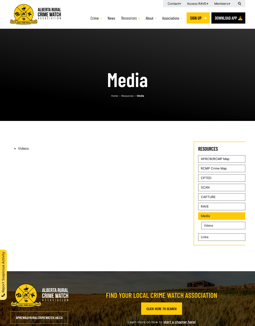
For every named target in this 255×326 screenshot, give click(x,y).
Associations (170, 18)
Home (114, 95)
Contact (173, 4)
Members (221, 4)
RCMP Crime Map (214, 168)
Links (205, 237)
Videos (23, 148)
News (111, 18)
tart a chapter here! (180, 322)
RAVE (205, 206)
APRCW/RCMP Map (215, 159)
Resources (129, 18)
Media (205, 216)
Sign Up (195, 18)
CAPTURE (208, 197)
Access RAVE (196, 4)
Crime (95, 18)
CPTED (206, 178)
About (149, 18)
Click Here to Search (162, 308)
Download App (226, 18)
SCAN (205, 187)
